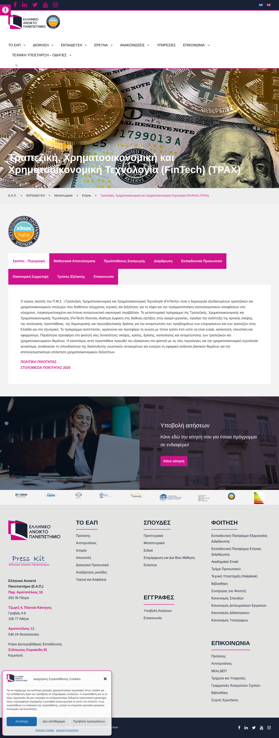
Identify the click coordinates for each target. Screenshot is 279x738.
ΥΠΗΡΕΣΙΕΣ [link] (166, 45)
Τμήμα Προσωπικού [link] (226, 569)
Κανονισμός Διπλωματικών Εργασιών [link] (239, 605)
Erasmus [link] (150, 565)
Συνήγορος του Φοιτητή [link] (228, 591)
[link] (5, 10)
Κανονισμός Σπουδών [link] (227, 598)
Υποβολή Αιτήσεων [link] (158, 611)
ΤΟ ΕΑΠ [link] (14, 45)
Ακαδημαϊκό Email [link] (224, 561)
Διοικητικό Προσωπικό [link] (92, 565)
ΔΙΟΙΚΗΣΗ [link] (41, 45)
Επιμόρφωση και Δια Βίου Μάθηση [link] (169, 558)
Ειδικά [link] (148, 550)
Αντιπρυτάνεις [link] (86, 543)
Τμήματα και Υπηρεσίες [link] (228, 678)
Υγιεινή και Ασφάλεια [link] (91, 579)
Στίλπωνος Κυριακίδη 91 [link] (27, 650)
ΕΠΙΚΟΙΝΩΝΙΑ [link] (194, 45)
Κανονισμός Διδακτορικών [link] (230, 613)
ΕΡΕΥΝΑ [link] (101, 45)
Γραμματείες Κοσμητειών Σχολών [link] (235, 685)
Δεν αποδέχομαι (54, 721)
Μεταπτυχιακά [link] (154, 543)
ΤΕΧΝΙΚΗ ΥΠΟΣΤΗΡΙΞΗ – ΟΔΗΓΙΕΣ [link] (39, 55)
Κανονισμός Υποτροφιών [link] (229, 620)
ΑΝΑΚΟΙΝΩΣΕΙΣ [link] (132, 45)
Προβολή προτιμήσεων (89, 721)
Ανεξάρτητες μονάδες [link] (91, 572)
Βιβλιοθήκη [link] (219, 583)
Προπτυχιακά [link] (153, 536)
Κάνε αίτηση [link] (174, 461)
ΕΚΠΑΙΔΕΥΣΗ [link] (71, 45)
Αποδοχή (21, 721)
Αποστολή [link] (83, 558)
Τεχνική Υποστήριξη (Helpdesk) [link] (234, 576)
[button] (105, 679)
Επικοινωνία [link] (153, 618)
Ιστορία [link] (81, 550)
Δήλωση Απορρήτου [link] (67, 730)
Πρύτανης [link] (83, 536)
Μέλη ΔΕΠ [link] (219, 671)
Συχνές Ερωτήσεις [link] (224, 700)
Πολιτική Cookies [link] (44, 730)
